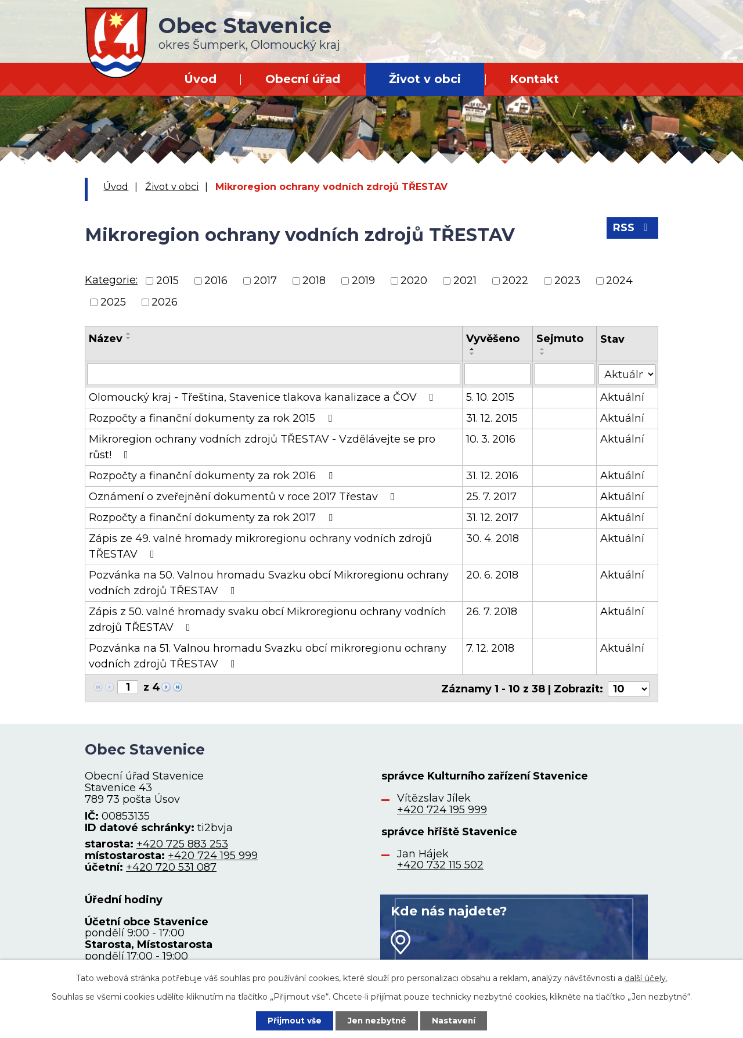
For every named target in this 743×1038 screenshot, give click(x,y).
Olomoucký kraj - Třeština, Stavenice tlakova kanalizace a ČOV (263, 397)
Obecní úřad (302, 79)
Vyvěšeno (493, 338)
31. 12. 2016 (492, 475)
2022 (515, 280)
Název (105, 338)
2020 (414, 280)
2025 (113, 302)
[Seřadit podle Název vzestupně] (128, 333)
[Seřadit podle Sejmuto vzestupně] (542, 349)
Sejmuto (559, 338)
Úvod (200, 79)
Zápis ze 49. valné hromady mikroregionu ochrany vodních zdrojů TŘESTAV (260, 546)
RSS (632, 229)
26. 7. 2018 (491, 611)
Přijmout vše (292, 1020)
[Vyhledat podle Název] (273, 374)
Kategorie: (111, 280)
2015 (167, 280)
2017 (265, 280)
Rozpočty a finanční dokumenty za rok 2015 (213, 418)
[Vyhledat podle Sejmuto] (564, 374)
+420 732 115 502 (440, 863)
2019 (363, 280)
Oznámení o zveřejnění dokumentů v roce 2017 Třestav (244, 496)
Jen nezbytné (377, 1020)
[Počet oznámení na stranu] (629, 687)
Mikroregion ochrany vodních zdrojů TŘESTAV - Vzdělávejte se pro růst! (262, 447)
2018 (314, 280)
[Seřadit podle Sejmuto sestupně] (542, 353)
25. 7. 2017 (491, 496)
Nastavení (456, 1020)
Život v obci (425, 79)
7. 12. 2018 (490, 648)
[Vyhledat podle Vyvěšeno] (497, 374)
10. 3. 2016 (490, 439)
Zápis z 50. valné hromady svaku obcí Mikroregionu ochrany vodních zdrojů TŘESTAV (267, 619)
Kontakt (534, 79)
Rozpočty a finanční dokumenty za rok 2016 (213, 475)
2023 (567, 280)
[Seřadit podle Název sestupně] (128, 338)
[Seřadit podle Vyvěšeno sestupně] (472, 353)
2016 (216, 280)
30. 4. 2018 (492, 538)
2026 (165, 302)
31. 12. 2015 (492, 418)
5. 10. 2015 (490, 397)
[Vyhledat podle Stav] (627, 373)
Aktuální (622, 397)
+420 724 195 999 (213, 854)
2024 (619, 280)
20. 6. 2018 (492, 575)
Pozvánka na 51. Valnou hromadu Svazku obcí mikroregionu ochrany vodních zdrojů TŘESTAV (267, 656)
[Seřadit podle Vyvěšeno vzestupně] (472, 349)
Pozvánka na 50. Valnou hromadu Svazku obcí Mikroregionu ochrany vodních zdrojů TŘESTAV (269, 583)
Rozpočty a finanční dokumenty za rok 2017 (213, 517)
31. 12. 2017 (492, 517)
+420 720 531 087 (171, 866)
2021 (465, 280)
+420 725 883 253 (182, 842)
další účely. (646, 977)
